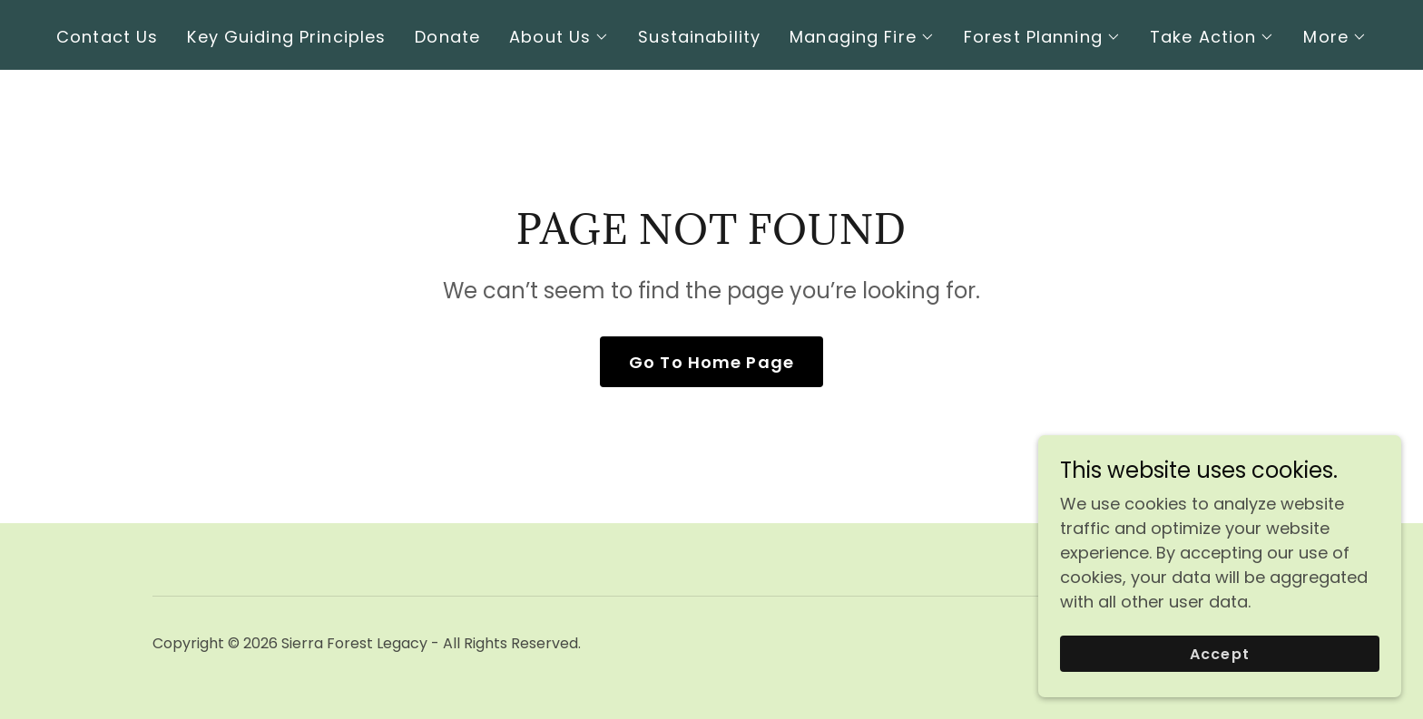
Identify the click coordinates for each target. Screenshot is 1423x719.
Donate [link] (447, 36)
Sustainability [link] (699, 36)
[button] (559, 37)
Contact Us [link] (107, 36)
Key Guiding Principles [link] (286, 36)
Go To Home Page (711, 362)
